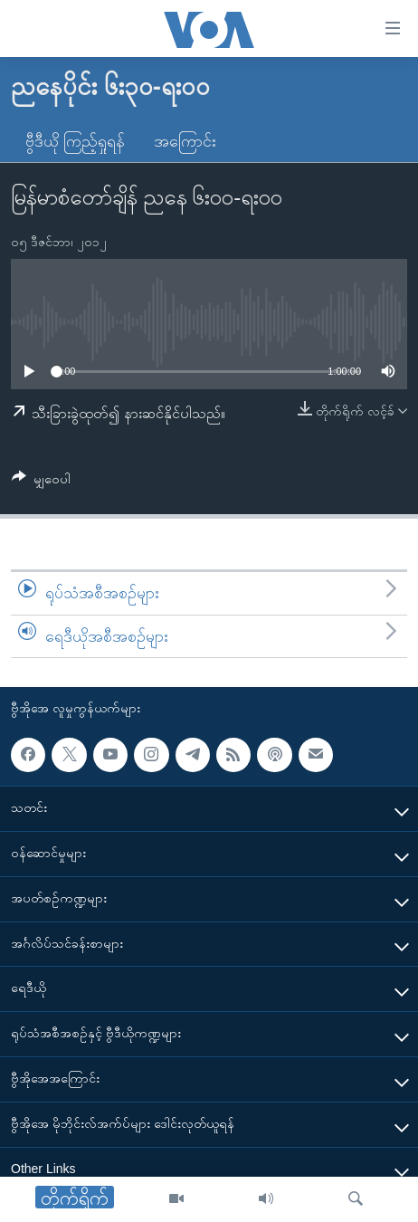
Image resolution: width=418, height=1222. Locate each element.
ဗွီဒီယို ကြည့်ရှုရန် (75, 141)
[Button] (41, 482)
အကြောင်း (185, 141)
